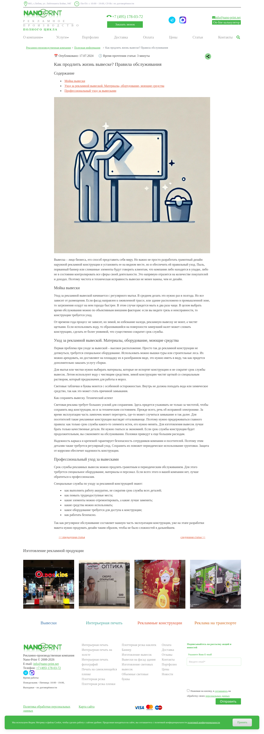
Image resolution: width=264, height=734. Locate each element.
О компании (32, 37)
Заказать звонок (125, 24)
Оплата (148, 37)
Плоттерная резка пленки (98, 684)
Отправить (228, 701)
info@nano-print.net (226, 17)
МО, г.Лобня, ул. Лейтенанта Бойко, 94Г (47, 3)
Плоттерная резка (93, 679)
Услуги (61, 37)
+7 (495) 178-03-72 (125, 16)
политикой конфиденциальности (204, 722)
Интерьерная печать (104, 622)
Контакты (225, 37)
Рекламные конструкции (160, 622)
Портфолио (90, 37)
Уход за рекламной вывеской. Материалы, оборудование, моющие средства (114, 85)
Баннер (126, 649)
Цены (173, 37)
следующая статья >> (192, 537)
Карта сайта (87, 706)
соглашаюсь (221, 690)
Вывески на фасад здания (139, 659)
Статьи (198, 37)
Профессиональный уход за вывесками (90, 90)
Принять (242, 722)
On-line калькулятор (226, 22)
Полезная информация (87, 47)
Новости (167, 674)
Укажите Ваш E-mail (200, 654)
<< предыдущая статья (72, 537)
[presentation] (216, 677)
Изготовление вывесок (137, 654)
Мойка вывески (75, 81)
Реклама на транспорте (215, 622)
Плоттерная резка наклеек (139, 645)
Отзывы (167, 654)
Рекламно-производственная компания (48, 47)
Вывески (49, 622)
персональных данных (217, 695)
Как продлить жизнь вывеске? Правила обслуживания (136, 47)
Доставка (121, 37)
